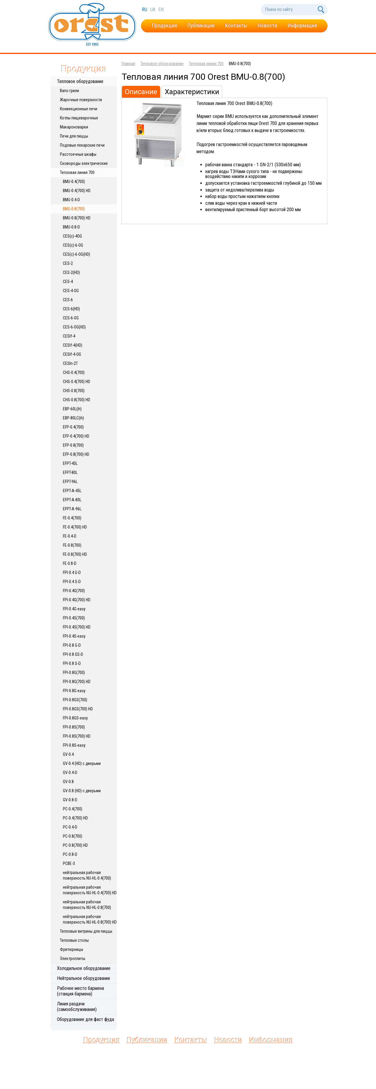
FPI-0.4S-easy (74, 636)
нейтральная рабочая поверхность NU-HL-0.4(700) (87, 875)
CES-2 (68, 263)
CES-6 (68, 299)
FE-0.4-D (69, 536)
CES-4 (68, 281)
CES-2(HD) (71, 272)
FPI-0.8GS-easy (75, 718)
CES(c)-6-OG (73, 245)
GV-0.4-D (70, 772)
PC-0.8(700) (72, 836)
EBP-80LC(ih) (73, 418)
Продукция (164, 25)
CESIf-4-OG (72, 354)
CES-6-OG (71, 318)
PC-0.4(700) (72, 809)
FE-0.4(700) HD (75, 527)
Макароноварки (74, 127)
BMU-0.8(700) (74, 208)
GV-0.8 (68, 781)
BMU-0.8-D (71, 227)
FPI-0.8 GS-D (73, 654)
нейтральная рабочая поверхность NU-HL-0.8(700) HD (90, 919)
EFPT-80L (70, 472)
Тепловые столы (74, 940)
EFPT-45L (70, 463)
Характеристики (192, 92)
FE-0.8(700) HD (75, 554)
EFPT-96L (70, 481)
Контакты (236, 25)
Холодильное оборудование (83, 968)
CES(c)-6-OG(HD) (76, 254)
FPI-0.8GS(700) (75, 699)
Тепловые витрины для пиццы (86, 931)
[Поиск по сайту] (288, 9)
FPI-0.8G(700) (74, 672)
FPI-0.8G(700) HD (76, 681)
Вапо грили (69, 90)
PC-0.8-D (70, 854)
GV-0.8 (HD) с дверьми (82, 790)
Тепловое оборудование (80, 81)
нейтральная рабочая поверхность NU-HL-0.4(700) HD (90, 890)
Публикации (200, 25)
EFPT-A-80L (72, 499)
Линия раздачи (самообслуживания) (77, 1006)
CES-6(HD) (71, 308)
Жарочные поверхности (81, 99)
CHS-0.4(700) (74, 372)
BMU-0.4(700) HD (76, 190)
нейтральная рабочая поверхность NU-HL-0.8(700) (87, 905)
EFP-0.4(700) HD (76, 436)
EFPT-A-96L (72, 509)
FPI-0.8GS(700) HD (78, 709)
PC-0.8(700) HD (75, 845)
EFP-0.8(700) (73, 445)
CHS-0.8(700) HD (76, 399)
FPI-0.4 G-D (72, 572)
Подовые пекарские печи (82, 145)
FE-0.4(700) (72, 518)
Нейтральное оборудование (83, 978)
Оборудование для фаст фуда (85, 1019)
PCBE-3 (69, 863)
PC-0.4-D (70, 827)
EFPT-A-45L (72, 490)
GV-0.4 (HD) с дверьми (82, 763)
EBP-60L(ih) (72, 409)
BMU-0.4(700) (74, 181)
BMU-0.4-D (71, 199)
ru (145, 9)
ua (153, 9)
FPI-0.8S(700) (74, 727)
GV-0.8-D (70, 799)
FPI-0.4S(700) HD (76, 627)
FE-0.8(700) (72, 545)
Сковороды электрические (84, 163)
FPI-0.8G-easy (74, 690)
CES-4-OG (71, 290)
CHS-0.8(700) (74, 390)
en (161, 9)
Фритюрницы (71, 949)
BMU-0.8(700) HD (76, 218)
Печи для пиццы (74, 136)
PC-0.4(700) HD (75, 818)
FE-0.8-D (69, 563)
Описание (141, 92)
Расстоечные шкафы (78, 154)
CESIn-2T (70, 363)
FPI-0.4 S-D (72, 581)
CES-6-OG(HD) (74, 327)
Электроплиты (72, 958)
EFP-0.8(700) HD (76, 454)
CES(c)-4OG (72, 236)
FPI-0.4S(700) (74, 618)
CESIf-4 (69, 336)
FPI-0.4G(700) (74, 590)
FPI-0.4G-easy (74, 609)
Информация (302, 25)
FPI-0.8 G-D (72, 645)
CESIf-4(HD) (72, 345)
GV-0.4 (68, 754)
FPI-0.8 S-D (72, 663)
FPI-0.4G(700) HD (76, 599)
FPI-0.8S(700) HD (76, 736)
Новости (267, 25)
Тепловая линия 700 (77, 172)
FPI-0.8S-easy (74, 745)
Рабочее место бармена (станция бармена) (80, 991)
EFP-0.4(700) (73, 427)
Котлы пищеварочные (79, 118)
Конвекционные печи (78, 108)
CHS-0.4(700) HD (76, 381)
